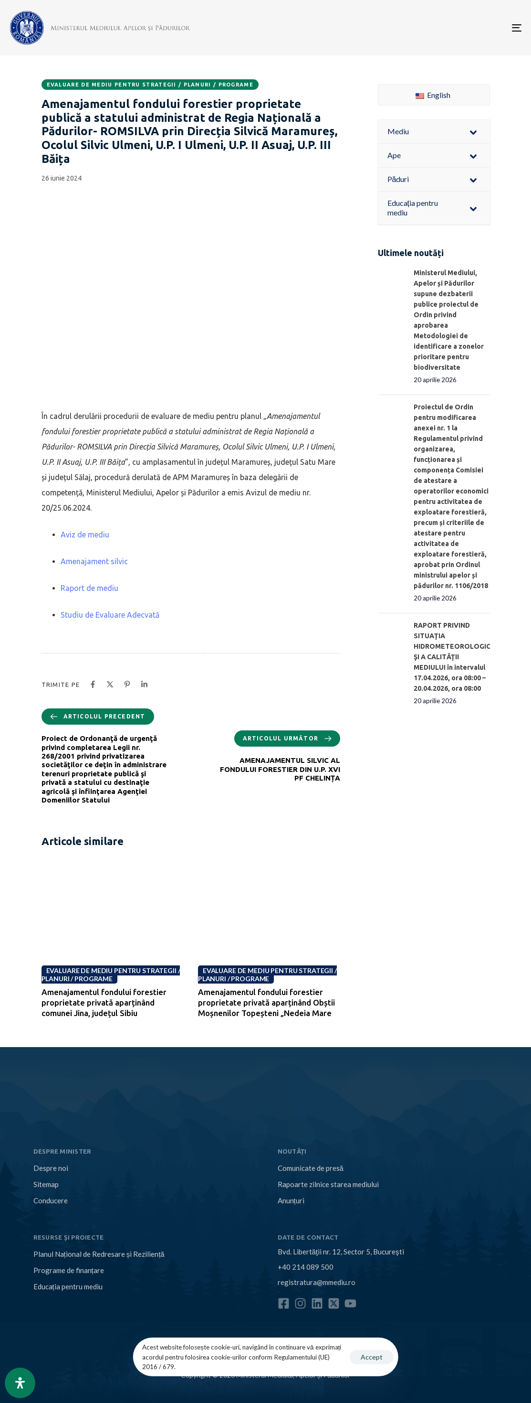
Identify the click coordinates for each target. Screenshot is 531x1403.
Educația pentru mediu (68, 1286)
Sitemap (46, 1184)
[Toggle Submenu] (473, 131)
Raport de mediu (89, 588)
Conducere (50, 1200)
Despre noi (50, 1168)
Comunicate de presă (311, 1168)
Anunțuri (291, 1200)
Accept (372, 1357)
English (433, 94)
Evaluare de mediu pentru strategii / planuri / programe (150, 84)
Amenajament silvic (94, 561)
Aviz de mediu (85, 534)
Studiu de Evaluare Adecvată (110, 614)
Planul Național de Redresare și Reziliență (99, 1254)
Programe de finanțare (68, 1270)
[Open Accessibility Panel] (20, 1383)
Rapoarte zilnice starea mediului (328, 1184)
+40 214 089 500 (305, 1267)
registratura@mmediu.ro (316, 1282)
